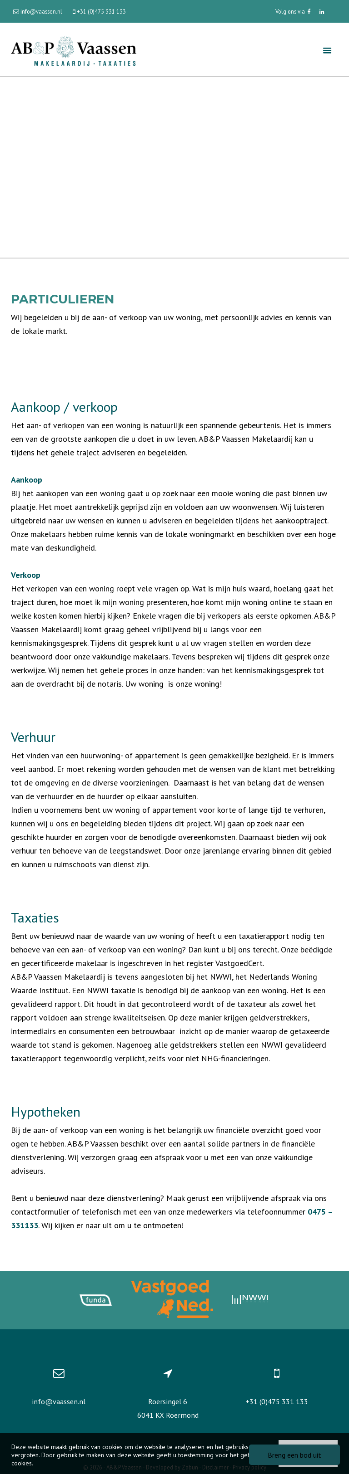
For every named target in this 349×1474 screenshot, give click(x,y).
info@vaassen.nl (58, 1401)
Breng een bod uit (294, 1454)
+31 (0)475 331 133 (276, 1401)
